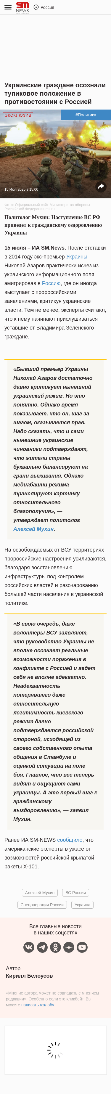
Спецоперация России (42, 904)
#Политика (85, 115)
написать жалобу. (38, 1005)
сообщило (69, 840)
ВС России (75, 892)
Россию (51, 283)
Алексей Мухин (33, 529)
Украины (76, 257)
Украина (82, 904)
